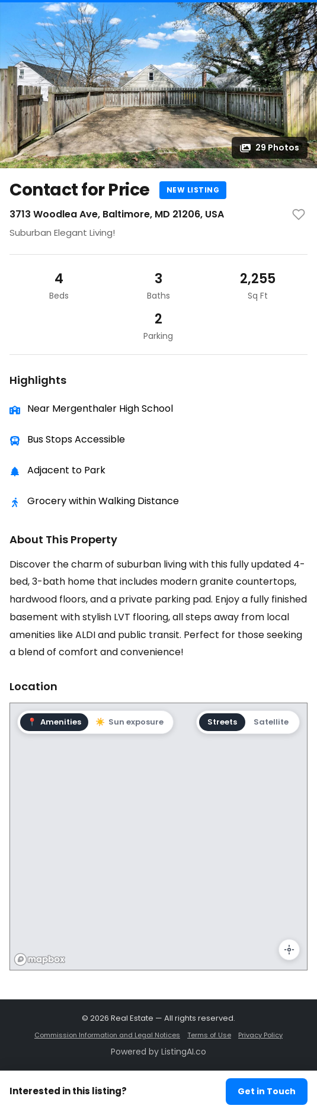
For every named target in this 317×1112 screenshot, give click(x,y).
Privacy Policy (260, 1035)
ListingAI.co (183, 1051)
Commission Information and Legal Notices (107, 1035)
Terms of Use (209, 1035)
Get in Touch (267, 1091)
